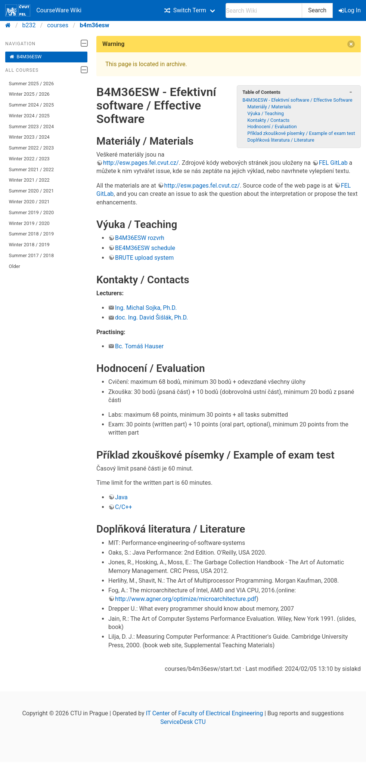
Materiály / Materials (269, 107)
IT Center (158, 713)
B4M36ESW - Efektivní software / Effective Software (297, 100)
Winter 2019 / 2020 (29, 223)
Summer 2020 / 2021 (31, 191)
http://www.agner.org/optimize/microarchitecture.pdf (185, 598)
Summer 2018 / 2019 (31, 234)
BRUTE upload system (144, 257)
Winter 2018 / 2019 (29, 244)
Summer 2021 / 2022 (31, 169)
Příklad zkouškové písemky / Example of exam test (301, 133)
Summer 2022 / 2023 (31, 148)
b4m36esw (94, 25)
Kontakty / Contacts (268, 120)
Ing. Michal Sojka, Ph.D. (146, 307)
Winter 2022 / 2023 (29, 158)
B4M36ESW (25, 57)
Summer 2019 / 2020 (31, 212)
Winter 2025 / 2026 (29, 94)
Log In (350, 10)
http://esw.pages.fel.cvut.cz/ (141, 162)
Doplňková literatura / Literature (280, 140)
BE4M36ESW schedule (145, 248)
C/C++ (123, 507)
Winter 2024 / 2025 (29, 115)
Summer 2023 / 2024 (31, 126)
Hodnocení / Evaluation (272, 126)
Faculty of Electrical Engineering (220, 713)
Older (14, 266)
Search (317, 10)
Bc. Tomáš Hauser (139, 346)
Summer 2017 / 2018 (31, 255)
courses (57, 25)
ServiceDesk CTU (182, 721)
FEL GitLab (333, 162)
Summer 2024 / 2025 (31, 105)
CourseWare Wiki (43, 10)
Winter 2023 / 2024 (29, 137)
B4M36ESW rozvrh (139, 237)
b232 (29, 25)
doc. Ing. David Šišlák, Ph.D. (151, 317)
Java (121, 497)
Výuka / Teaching (265, 113)
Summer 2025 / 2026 (31, 83)
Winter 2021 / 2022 (29, 180)
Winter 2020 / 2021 (29, 201)
